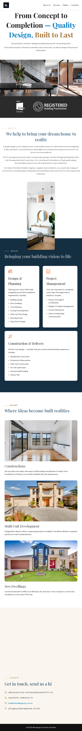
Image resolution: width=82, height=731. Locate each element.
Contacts (75, 5)
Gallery (65, 5)
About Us (46, 5)
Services (56, 5)
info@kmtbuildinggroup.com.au (20, 703)
